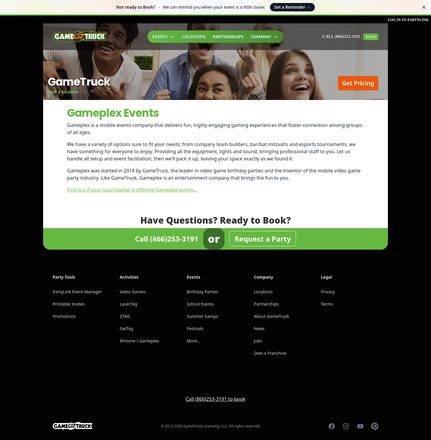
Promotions (64, 316)
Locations (194, 37)
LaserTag (128, 304)
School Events (200, 304)
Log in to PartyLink (408, 20)
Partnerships (228, 37)
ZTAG (125, 316)
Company (265, 37)
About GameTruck (271, 316)
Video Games (132, 292)
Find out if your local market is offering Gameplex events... (132, 189)
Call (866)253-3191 (341, 36)
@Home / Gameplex (139, 341)
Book (371, 37)
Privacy (328, 292)
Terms (327, 304)
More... (194, 341)
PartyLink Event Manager (77, 292)
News (259, 328)
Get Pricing (358, 83)
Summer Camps (202, 316)
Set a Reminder (292, 7)
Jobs (258, 341)
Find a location (63, 92)
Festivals (195, 328)
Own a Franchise (270, 353)
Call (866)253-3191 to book (215, 399)
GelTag (126, 328)
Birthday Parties (202, 292)
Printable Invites (69, 304)
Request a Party (262, 239)
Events (163, 37)
